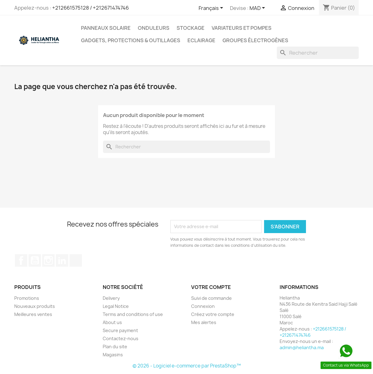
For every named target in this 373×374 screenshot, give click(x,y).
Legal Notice (116, 306)
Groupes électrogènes (255, 40)
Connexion (203, 306)
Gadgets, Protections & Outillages (130, 40)
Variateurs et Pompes (242, 28)
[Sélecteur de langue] (212, 8)
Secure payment (120, 330)
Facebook (21, 260)
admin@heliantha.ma (302, 347)
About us (112, 322)
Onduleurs (153, 28)
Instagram (48, 260)
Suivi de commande (211, 298)
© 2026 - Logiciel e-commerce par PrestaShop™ (187, 366)
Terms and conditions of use (133, 314)
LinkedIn (62, 260)
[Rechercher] (318, 53)
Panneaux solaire (106, 28)
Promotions (26, 298)
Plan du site (115, 346)
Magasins (113, 355)
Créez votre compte (212, 314)
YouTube (35, 260)
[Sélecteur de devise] (258, 8)
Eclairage (201, 40)
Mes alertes (203, 322)
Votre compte (211, 287)
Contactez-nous (120, 338)
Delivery (111, 298)
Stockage (190, 28)
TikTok (76, 260)
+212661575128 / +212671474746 (90, 7)
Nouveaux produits (34, 306)
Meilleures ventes (33, 314)
